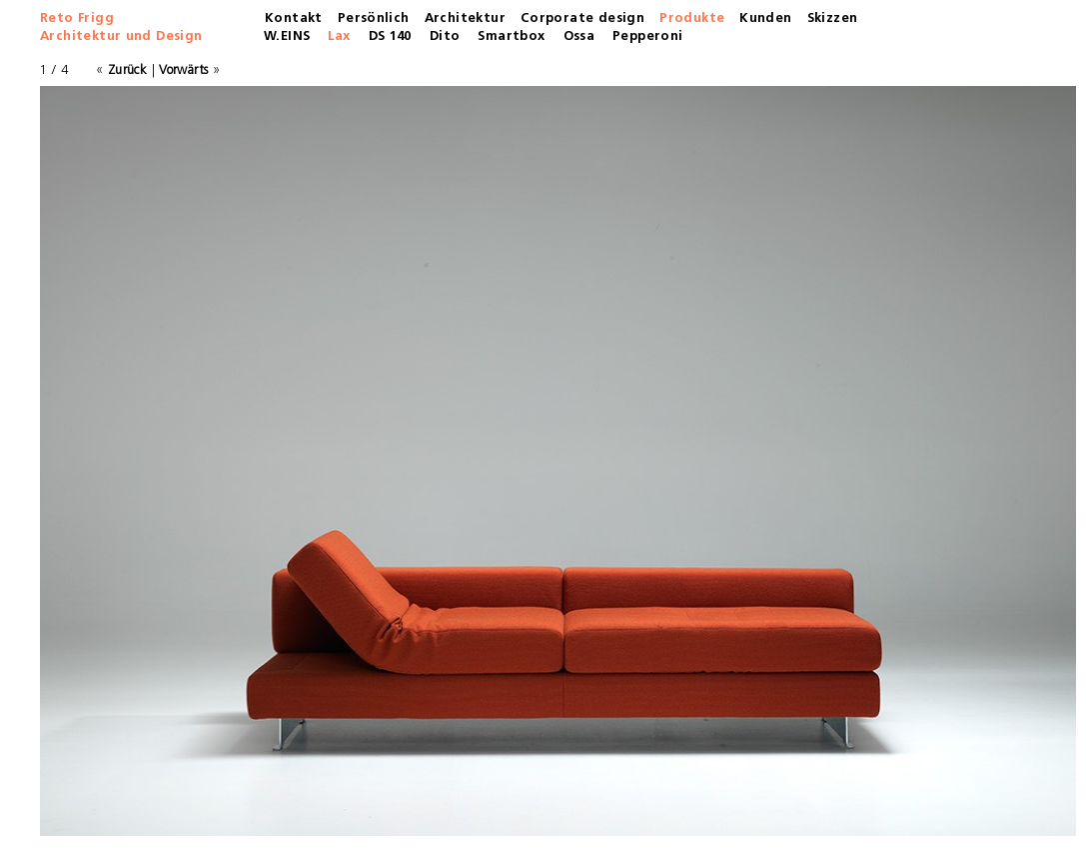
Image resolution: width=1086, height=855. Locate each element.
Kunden (765, 18)
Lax (339, 36)
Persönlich (374, 18)
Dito (445, 36)
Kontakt (294, 18)
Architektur (465, 18)
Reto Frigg (77, 18)
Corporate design (582, 18)
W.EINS (287, 36)
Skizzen (832, 18)
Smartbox (511, 36)
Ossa (579, 36)
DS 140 (390, 36)
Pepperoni (647, 36)
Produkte (691, 18)
